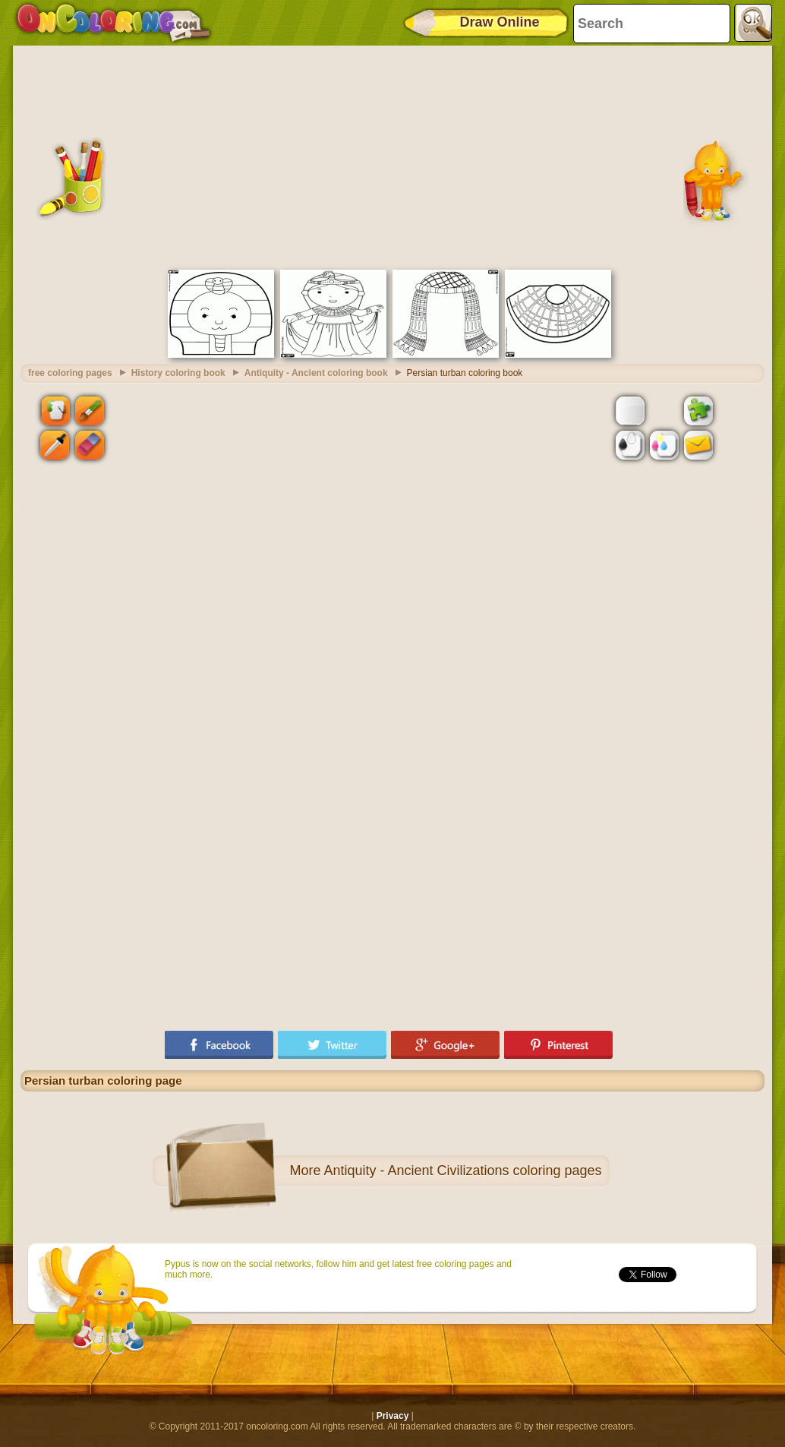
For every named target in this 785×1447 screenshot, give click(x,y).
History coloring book (178, 373)
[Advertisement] (392, 155)
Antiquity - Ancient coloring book (316, 373)
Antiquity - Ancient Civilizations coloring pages (462, 1170)
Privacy (393, 1416)
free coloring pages (70, 373)
